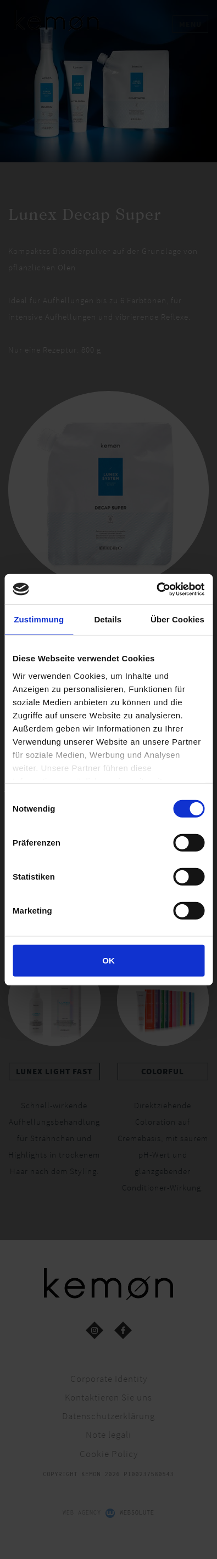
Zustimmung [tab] (39, 619)
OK (108, 960)
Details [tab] (107, 619)
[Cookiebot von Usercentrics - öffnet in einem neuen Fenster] (156, 589)
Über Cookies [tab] (177, 619)
